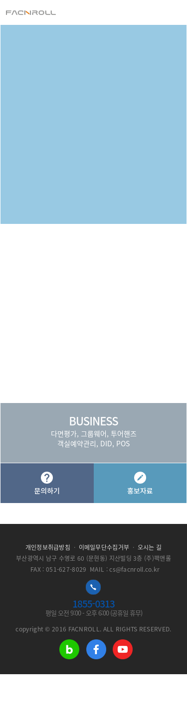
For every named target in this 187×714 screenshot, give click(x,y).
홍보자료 (140, 484)
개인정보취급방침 (47, 547)
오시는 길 (150, 547)
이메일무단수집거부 (104, 547)
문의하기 (47, 484)
